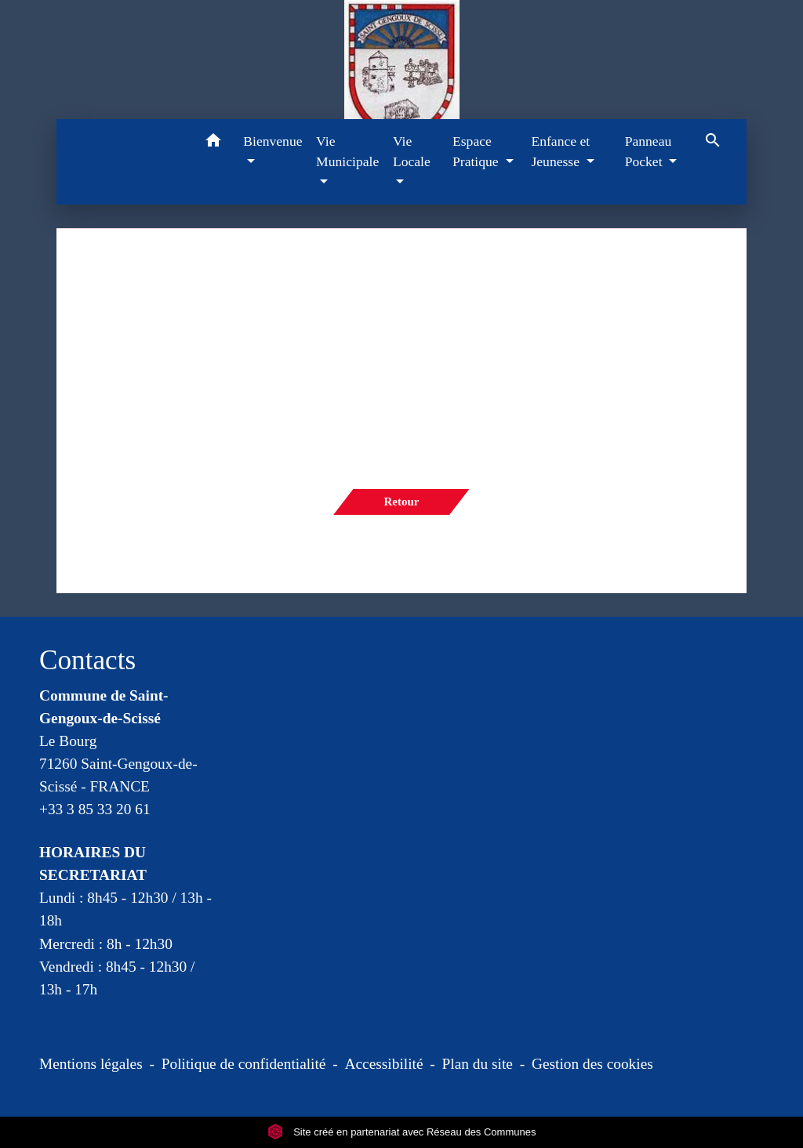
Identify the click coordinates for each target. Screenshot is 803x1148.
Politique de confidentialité (244, 1064)
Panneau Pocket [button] (648, 151)
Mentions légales (91, 1064)
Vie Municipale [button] (347, 151)
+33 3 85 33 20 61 (95, 809)
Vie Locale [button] (412, 151)
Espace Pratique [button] (477, 151)
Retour (401, 501)
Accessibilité (384, 1064)
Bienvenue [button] (272, 141)
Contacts (87, 660)
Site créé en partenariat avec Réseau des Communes (401, 1132)
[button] (213, 143)
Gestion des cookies (592, 1064)
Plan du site (477, 1064)
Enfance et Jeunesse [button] (560, 151)
